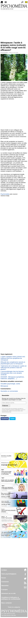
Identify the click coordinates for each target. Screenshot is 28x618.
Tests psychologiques (8, 574)
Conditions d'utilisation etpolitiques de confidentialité (10, 598)
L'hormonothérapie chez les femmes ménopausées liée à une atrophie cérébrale (12, 373)
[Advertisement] (14, 25)
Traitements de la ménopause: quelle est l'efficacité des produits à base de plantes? (13, 367)
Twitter (12, 418)
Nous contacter (6, 603)
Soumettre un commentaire (9, 391)
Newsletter (5, 585)
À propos (4, 589)
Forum (3, 578)
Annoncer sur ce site (8, 593)
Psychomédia (4, 52)
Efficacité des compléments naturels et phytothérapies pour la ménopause (13, 362)
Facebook (4, 418)
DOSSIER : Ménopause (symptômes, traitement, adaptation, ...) (12, 377)
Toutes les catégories (14, 607)
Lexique (4, 570)
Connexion (5, 581)
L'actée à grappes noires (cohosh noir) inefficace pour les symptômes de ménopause (13, 358)
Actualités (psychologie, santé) (10, 383)
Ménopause (4, 386)
